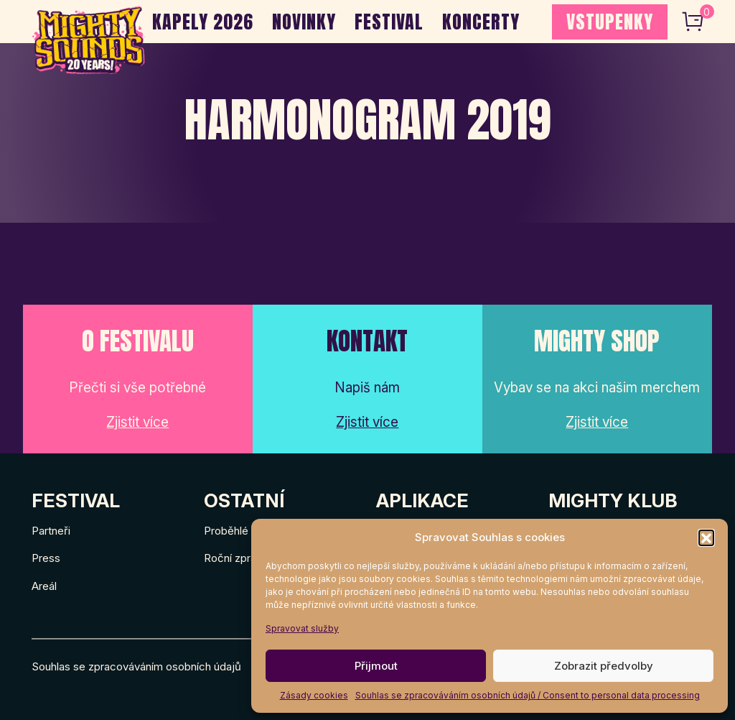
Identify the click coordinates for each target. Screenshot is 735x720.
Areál (44, 586)
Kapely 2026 (202, 21)
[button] (706, 537)
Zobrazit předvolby (603, 666)
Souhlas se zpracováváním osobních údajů (136, 666)
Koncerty (481, 21)
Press (46, 558)
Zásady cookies (314, 695)
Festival (389, 21)
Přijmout (376, 666)
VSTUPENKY (609, 21)
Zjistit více (137, 422)
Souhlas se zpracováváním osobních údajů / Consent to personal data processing (527, 695)
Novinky (304, 21)
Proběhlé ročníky (245, 530)
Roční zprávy (236, 558)
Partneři (51, 530)
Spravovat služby (302, 628)
